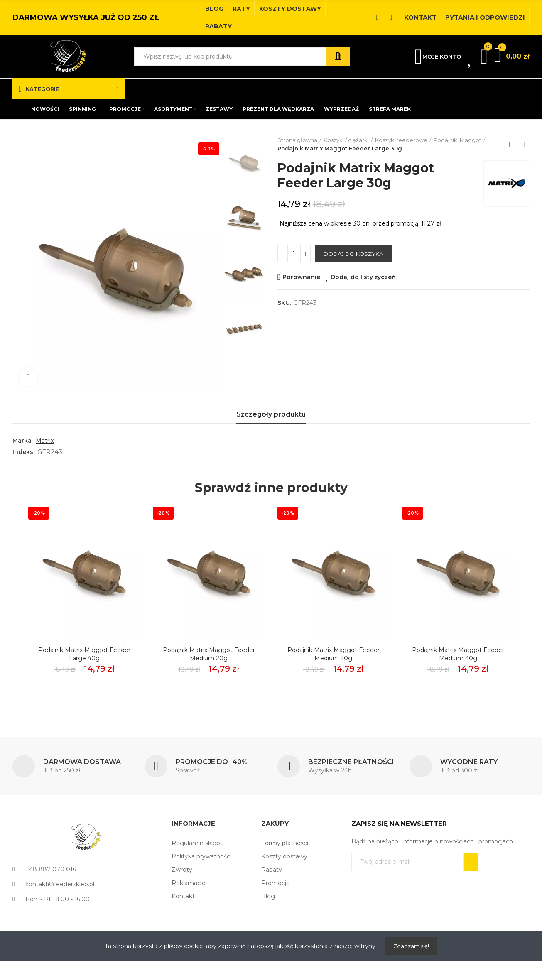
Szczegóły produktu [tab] (271, 414)
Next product (523, 144)
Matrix (45, 440)
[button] (214, 8)
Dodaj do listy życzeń (363, 277)
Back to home (513, 144)
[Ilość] (294, 253)
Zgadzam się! (411, 946)
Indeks (22, 452)
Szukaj (338, 56)
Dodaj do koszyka (353, 253)
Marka (22, 440)
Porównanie (301, 277)
